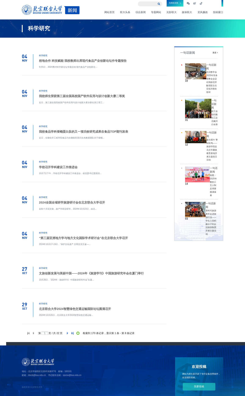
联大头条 (125, 12)
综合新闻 (141, 12)
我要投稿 (199, 386)
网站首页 (109, 12)
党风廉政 (203, 12)
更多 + (215, 53)
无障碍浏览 (173, 3)
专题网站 (156, 12)
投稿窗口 (218, 12)
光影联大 (171, 12)
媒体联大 (187, 12)
